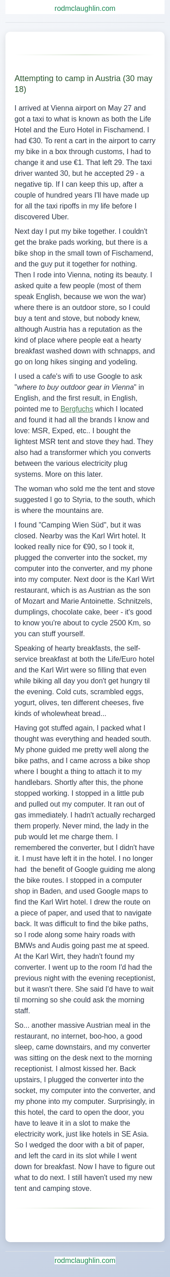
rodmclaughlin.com (84, 8)
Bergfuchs (76, 409)
